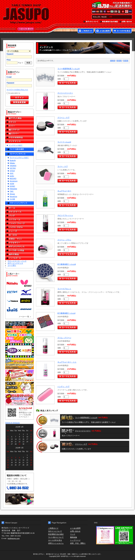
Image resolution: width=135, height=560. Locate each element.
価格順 (112, 60)
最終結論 (73, 537)
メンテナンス (19, 141)
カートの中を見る (122, 31)
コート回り (12, 265)
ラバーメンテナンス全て (19, 157)
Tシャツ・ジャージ (19, 223)
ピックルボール (19, 258)
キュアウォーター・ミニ (66, 362)
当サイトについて (91, 21)
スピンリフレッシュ (65, 215)
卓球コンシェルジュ (56, 543)
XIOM (12, 183)
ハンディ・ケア (63, 386)
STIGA (12, 171)
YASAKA (13, 165)
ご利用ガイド (85, 31)
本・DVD (19, 235)
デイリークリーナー (65, 93)
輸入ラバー (19, 134)
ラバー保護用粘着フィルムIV (68, 68)
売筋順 (125, 60)
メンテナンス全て (15, 145)
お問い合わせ (126, 21)
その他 (12, 199)
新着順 (119, 60)
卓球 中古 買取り (78, 543)
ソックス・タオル (19, 227)
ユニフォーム (19, 220)
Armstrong (13, 181)
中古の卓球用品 (19, 137)
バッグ (19, 216)
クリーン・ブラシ (64, 240)
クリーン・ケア (63, 117)
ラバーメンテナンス (18, 154)
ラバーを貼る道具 (17, 149)
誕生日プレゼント (19, 375)
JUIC (11, 173)
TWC (11, 191)
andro (12, 176)
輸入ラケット (19, 130)
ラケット (19, 122)
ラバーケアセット (64, 289)
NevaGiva (13, 196)
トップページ (75, 540)
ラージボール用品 (19, 250)
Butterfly (13, 160)
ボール (19, 208)
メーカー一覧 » (25, 316)
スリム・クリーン (64, 337)
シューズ (19, 231)
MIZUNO (13, 178)
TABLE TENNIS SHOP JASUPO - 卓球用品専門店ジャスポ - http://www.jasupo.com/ (26, 14)
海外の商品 (19, 254)
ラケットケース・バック (17, 261)
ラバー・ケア (62, 166)
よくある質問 (103, 31)
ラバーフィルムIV (64, 142)
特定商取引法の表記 (109, 21)
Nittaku (12, 163)
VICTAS (13, 168)
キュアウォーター (64, 191)
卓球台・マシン (19, 239)
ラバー (19, 126)
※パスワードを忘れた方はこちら (17, 89)
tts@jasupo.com (14, 538)
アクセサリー (19, 243)
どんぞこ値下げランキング (19, 363)
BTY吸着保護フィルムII (66, 313)
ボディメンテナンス (19, 247)
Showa (12, 194)
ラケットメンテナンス (18, 203)
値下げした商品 (19, 118)
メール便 (19, 499)
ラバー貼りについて (56, 537)
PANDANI (13, 189)
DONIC (12, 186)
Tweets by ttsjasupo (12, 423)
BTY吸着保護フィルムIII (66, 264)
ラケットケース (19, 212)
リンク (72, 534)
